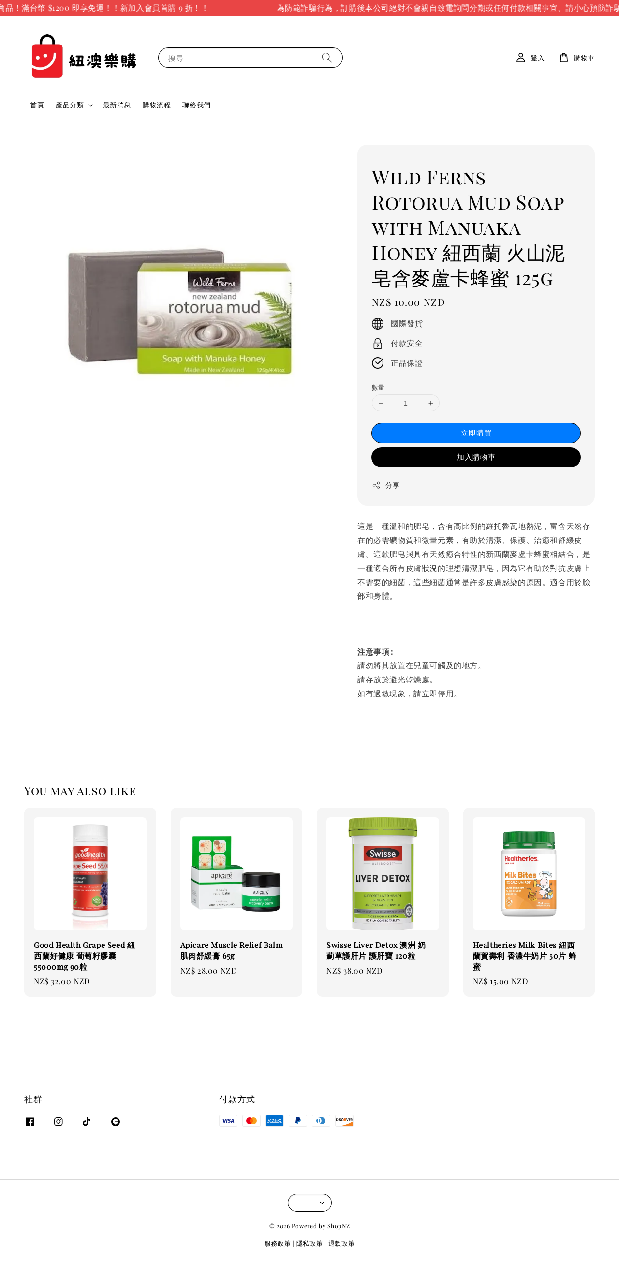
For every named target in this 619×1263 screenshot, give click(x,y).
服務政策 (278, 1243)
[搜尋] (326, 57)
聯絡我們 (196, 104)
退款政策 (341, 1243)
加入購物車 (476, 457)
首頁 (37, 104)
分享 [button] (385, 485)
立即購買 (476, 432)
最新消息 (117, 104)
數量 (378, 387)
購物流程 (157, 104)
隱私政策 (309, 1243)
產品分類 (70, 105)
